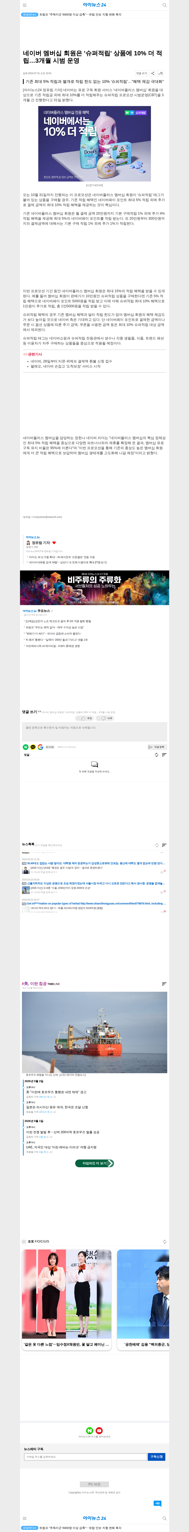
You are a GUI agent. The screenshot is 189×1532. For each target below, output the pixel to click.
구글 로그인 (40, 747)
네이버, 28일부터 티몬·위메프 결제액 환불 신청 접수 (71, 361)
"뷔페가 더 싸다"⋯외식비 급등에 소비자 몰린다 (53, 633)
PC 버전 (94, 1484)
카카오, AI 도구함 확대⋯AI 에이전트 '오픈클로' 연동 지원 (62, 557)
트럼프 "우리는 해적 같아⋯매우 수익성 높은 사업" (55, 627)
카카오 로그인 (33, 747)
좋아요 (54, 543)
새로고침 (51, 611)
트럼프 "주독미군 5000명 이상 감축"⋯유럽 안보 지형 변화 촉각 (80, 14)
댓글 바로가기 (157, 1504)
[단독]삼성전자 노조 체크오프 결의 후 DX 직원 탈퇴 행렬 (58, 621)
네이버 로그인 (26, 747)
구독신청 (156, 1456)
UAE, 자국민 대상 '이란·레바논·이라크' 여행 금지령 (61, 1147)
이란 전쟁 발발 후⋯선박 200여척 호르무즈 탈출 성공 (63, 1132)
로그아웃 (50, 747)
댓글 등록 (159, 747)
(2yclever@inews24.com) (49, 517)
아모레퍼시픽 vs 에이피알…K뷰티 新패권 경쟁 (53, 645)
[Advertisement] (94, 34)
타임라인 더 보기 (94, 1163)
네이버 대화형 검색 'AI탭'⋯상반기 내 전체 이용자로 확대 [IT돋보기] (67, 562)
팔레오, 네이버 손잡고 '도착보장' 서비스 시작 (66, 366)
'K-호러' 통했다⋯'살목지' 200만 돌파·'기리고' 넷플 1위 (57, 639)
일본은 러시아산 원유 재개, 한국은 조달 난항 (57, 1107)
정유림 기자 (41, 543)
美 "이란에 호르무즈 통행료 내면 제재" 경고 (56, 1092)
